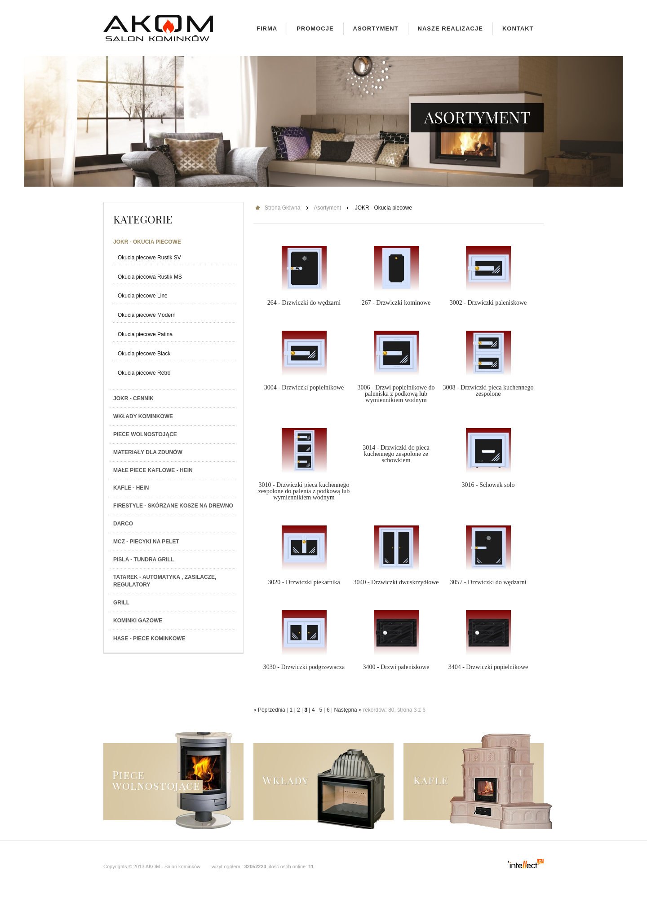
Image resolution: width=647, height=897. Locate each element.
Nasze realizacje (450, 28)
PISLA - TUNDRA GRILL (143, 559)
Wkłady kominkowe (143, 416)
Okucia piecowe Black (144, 353)
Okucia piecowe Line (143, 296)
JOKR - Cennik (133, 398)
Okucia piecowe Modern (147, 315)
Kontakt (518, 28)
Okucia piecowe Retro (144, 373)
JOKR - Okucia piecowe (147, 242)
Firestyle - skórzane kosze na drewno (173, 506)
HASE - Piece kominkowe (149, 638)
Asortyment (376, 28)
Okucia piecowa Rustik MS (150, 277)
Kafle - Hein (131, 488)
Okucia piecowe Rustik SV (149, 257)
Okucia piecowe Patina (145, 334)
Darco (123, 524)
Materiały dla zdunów (147, 452)
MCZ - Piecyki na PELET (146, 541)
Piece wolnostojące (145, 434)
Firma (267, 28)
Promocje (315, 28)
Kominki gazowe (137, 620)
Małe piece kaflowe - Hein (153, 470)
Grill (121, 602)
